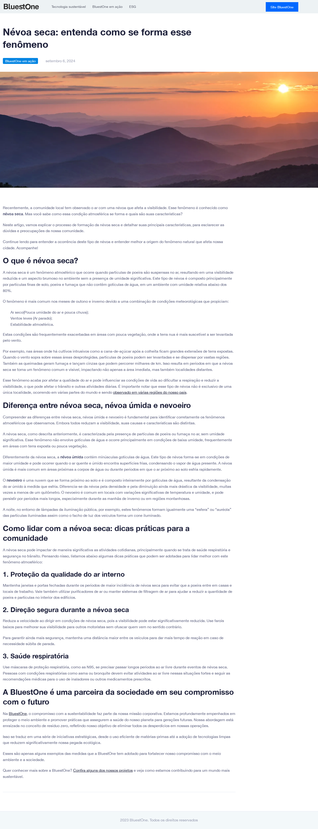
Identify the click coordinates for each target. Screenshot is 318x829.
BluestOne (21, 7)
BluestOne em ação (107, 7)
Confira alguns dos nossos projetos (103, 770)
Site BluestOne (282, 7)
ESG (132, 7)
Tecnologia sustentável (69, 7)
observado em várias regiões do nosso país (149, 392)
